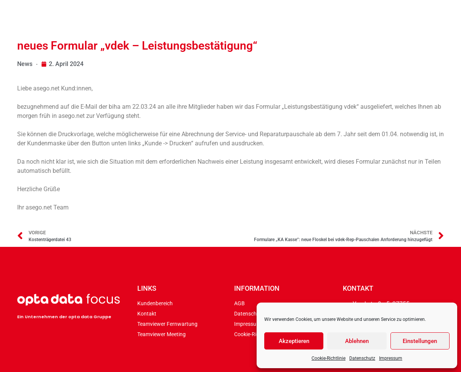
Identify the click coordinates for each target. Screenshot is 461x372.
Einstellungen (420, 341)
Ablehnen (357, 341)
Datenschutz (362, 358)
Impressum (390, 358)
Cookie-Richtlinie (328, 358)
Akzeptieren (294, 341)
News (24, 64)
